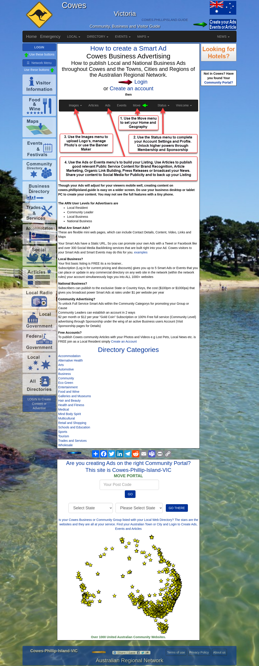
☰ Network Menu (39, 63)
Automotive (66, 369)
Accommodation (69, 356)
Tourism (63, 436)
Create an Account (124, 341)
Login (141, 82)
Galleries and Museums (74, 396)
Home (31, 36)
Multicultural (66, 418)
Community (66, 378)
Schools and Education (74, 427)
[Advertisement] (218, 157)
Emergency (50, 36)
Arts (61, 365)
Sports (62, 432)
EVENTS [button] (123, 36)
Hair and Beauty (69, 400)
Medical (63, 409)
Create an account (131, 88)
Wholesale (65, 445)
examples (141, 252)
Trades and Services (72, 440)
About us (219, 652)
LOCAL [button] (73, 36)
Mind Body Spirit (69, 414)
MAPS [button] (143, 36)
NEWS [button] (223, 36)
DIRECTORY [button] (97, 36)
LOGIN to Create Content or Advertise (39, 403)
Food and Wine (68, 391)
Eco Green (65, 382)
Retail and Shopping (72, 423)
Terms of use (176, 652)
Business (64, 374)
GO (130, 494)
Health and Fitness (71, 405)
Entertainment (68, 387)
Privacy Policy (199, 652)
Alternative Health (70, 360)
